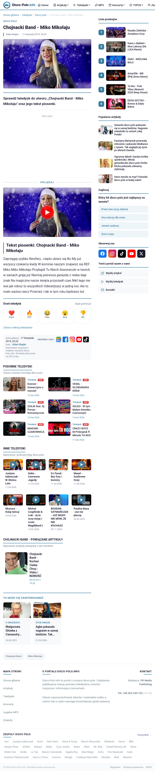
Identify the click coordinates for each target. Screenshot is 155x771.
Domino (56, 757)
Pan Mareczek (115, 752)
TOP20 (136, 5)
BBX (131, 741)
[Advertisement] (47, 147)
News (77, 746)
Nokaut (38, 746)
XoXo (101, 752)
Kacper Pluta (11, 746)
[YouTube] (79, 339)
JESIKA (26, 746)
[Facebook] (65, 339)
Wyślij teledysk (112, 281)
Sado (129, 752)
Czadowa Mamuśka (86, 757)
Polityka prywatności (133, 767)
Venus (121, 741)
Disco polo (40, 15)
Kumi (40, 741)
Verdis (23, 752)
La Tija (34, 752)
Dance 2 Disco (40, 757)
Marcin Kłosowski (90, 741)
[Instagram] (72, 339)
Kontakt (108, 290)
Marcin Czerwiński (52, 752)
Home (43, 5)
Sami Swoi (52, 741)
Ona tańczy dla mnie (113, 217)
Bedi (116, 757)
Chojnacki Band (13, 656)
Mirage (68, 757)
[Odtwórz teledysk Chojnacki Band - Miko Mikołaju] (47, 212)
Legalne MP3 (11, 712)
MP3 (99, 5)
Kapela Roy (72, 752)
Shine (133, 746)
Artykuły (60, 5)
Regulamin (115, 767)
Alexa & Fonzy (69, 741)
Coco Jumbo (63, 746)
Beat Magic (88, 752)
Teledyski (81, 5)
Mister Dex (10, 752)
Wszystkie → (145, 735)
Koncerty (117, 5)
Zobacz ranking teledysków (17, 327)
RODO (149, 767)
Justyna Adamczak (23, 741)
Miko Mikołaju (35, 656)
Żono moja (107, 234)
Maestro (127, 757)
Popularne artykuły (109, 116)
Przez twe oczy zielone (114, 209)
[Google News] (58, 339)
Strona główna (11, 15)
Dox (6, 741)
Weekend (109, 741)
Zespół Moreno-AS (116, 746)
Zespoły (8, 720)
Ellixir (87, 746)
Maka (49, 746)
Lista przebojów (107, 19)
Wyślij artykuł (111, 273)
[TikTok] (86, 339)
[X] (141, 254)
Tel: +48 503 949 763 (135, 693)
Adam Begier (12, 34)
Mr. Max (98, 746)
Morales (106, 757)
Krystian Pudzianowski (16, 757)
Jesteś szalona (110, 225)
